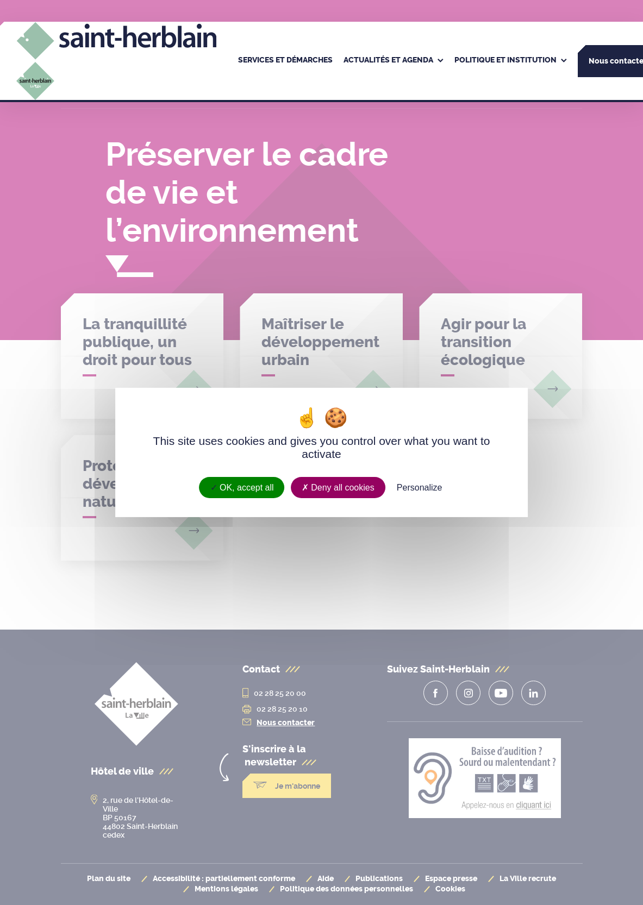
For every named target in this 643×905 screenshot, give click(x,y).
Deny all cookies (338, 487)
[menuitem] (285, 60)
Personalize (419, 487)
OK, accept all (242, 487)
